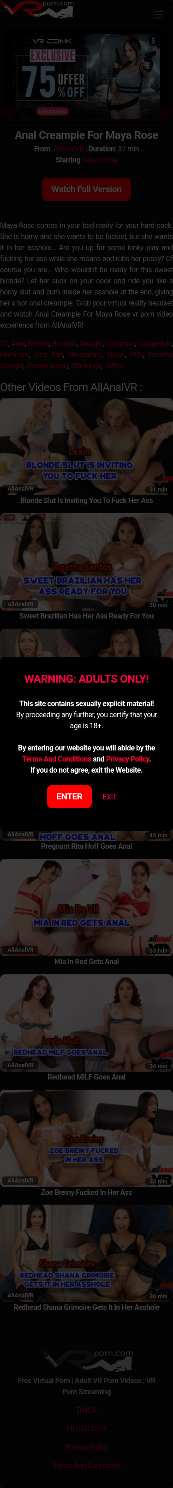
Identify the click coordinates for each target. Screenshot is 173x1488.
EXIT (109, 796)
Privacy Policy (127, 759)
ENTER (69, 796)
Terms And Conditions (56, 759)
